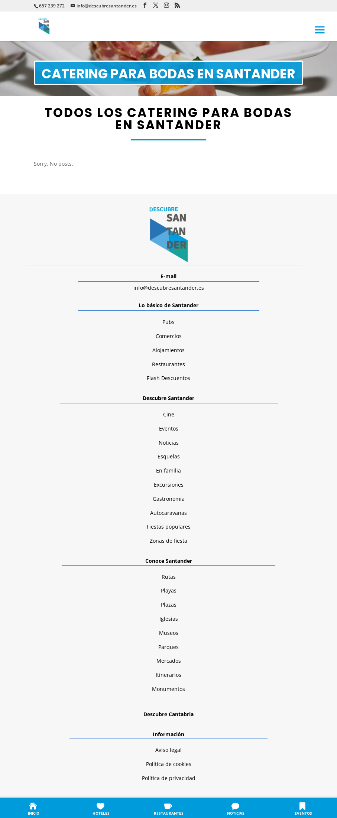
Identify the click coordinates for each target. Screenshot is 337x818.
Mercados (168, 660)
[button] (320, 29)
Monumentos (168, 688)
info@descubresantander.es (168, 287)
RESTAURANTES (169, 813)
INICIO (33, 813)
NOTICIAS (235, 813)
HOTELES (101, 813)
